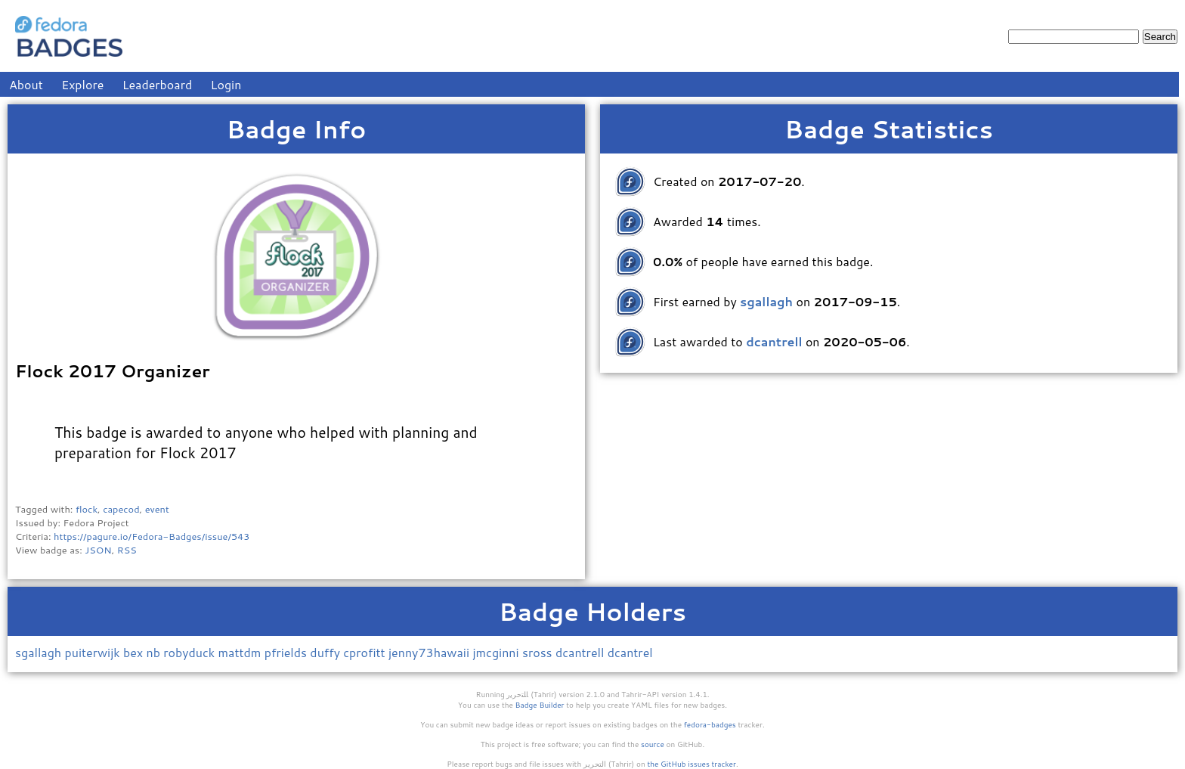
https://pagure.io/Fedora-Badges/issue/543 (151, 536)
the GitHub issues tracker (691, 763)
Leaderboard (157, 84)
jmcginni (497, 652)
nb (154, 652)
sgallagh (40, 652)
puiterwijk (94, 652)
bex (134, 652)
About (26, 84)
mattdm (241, 652)
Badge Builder (540, 704)
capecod (121, 509)
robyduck (190, 652)
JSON (98, 550)
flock (86, 509)
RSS (127, 550)
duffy (326, 652)
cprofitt (365, 652)
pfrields (288, 652)
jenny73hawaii (430, 652)
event (157, 509)
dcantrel (630, 652)
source (652, 744)
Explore (82, 84)
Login (226, 84)
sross (538, 652)
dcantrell (581, 652)
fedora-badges (710, 724)
